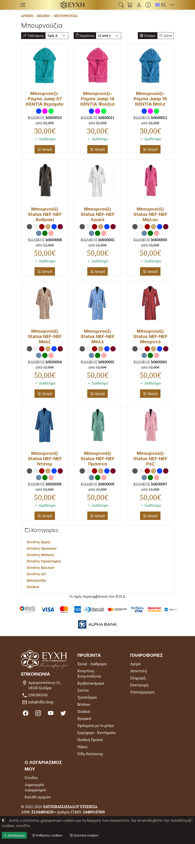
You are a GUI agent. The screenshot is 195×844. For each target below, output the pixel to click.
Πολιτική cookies (84, 835)
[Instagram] (38, 713)
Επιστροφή (139, 685)
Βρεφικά (84, 718)
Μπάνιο (43, 16)
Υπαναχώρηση (142, 692)
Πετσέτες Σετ (36, 574)
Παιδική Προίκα (90, 739)
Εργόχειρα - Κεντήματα (96, 732)
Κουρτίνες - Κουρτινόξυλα (89, 673)
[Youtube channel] (51, 713)
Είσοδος (31, 777)
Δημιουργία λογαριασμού (35, 787)
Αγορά (46, 149)
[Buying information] (148, 5)
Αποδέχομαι (14, 835)
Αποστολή (138, 670)
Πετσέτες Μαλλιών (40, 568)
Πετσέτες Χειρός (38, 542)
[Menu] (23, 4)
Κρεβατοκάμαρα (90, 683)
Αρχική (27, 16)
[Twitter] (64, 713)
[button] (121, 4)
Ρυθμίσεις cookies (47, 835)
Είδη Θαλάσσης (90, 753)
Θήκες (82, 746)
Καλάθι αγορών (38, 797)
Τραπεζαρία (87, 697)
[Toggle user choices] (139, 5)
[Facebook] (26, 713)
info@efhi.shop (40, 702)
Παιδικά (83, 711)
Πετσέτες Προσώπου (41, 548)
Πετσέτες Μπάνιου (40, 555)
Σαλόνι (83, 690)
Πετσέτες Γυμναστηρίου (44, 561)
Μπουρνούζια (65, 16)
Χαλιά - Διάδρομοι (92, 663)
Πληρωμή (138, 678)
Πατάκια (33, 587)
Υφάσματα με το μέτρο (95, 725)
